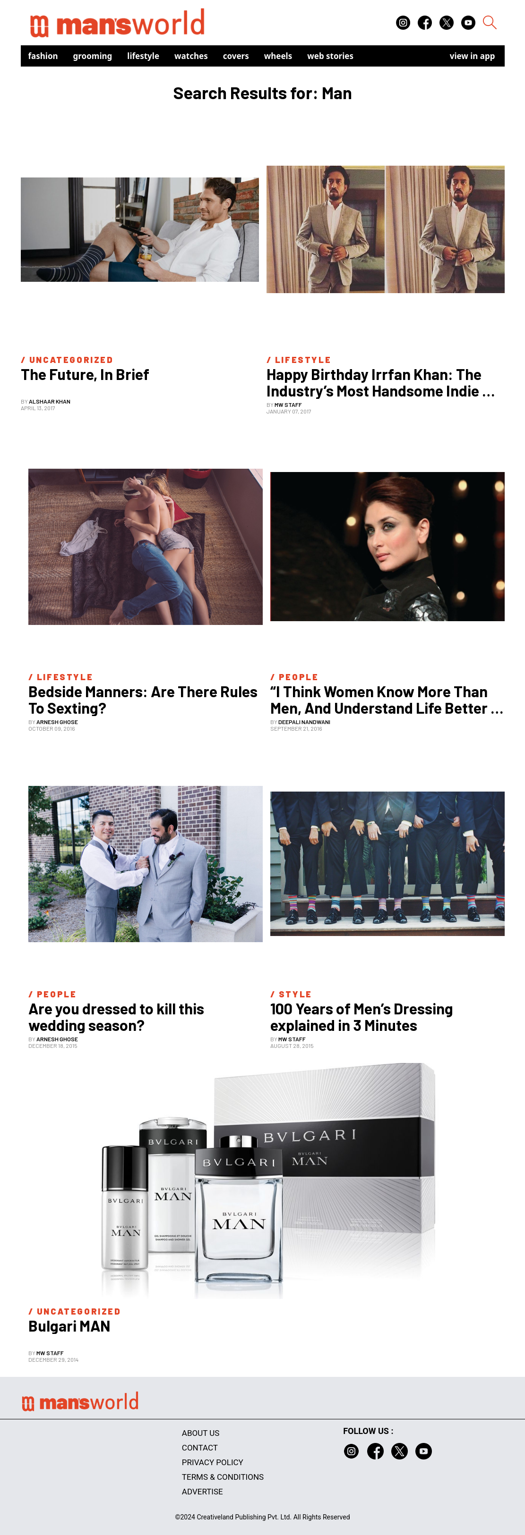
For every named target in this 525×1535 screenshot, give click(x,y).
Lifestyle (143, 56)
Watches (191, 56)
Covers (236, 56)
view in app (472, 56)
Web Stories (330, 56)
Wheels (278, 56)
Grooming (92, 56)
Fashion (43, 56)
